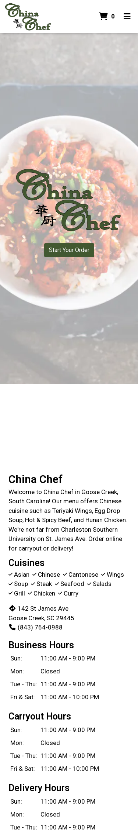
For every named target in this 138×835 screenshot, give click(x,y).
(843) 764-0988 (35, 627)
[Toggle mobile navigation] (127, 16)
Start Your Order (69, 249)
